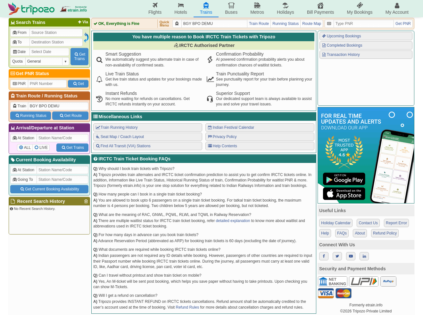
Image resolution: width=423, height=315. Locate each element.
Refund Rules (187, 307)
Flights (155, 8)
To (16, 42)
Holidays (285, 8)
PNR (19, 83)
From (19, 32)
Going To (22, 179)
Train (19, 106)
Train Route (28, 95)
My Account (397, 8)
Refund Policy (385, 233)
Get (78, 83)
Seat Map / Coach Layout (119, 136)
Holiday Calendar (336, 223)
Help (325, 233)
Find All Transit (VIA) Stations (123, 146)
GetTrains (79, 56)
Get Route (70, 115)
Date (19, 52)
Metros (257, 8)
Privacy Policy (221, 136)
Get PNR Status (29, 73)
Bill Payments (320, 8)
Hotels (180, 8)
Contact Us (368, 223)
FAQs (342, 233)
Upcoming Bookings (341, 36)
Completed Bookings (341, 45)
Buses (231, 8)
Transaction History (340, 54)
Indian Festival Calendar (230, 127)
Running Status (60, 95)
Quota (17, 61)
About (360, 233)
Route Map (311, 23)
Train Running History (116, 127)
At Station (23, 138)
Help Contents (222, 146)
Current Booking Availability (43, 159)
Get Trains (72, 147)
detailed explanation (233, 221)
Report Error (396, 223)
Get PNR (403, 23)
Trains (206, 8)
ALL (27, 147)
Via (82, 22)
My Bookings (359, 8)
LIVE (43, 147)
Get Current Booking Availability (49, 189)
